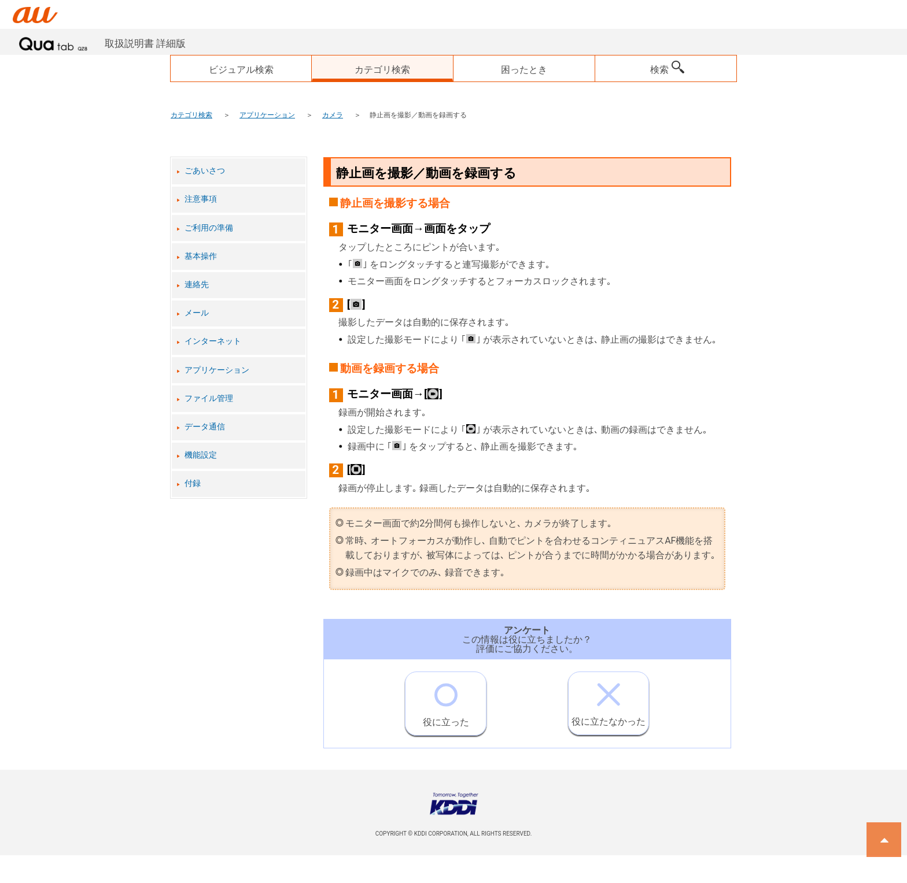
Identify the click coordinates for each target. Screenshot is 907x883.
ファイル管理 (209, 398)
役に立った (446, 700)
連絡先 (197, 285)
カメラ (332, 115)
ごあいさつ (205, 171)
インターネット (213, 341)
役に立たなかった (609, 699)
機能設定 (201, 455)
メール (197, 313)
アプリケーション (267, 115)
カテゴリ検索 (191, 115)
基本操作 (201, 256)
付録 (193, 483)
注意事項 (201, 199)
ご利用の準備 (209, 228)
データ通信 (205, 427)
